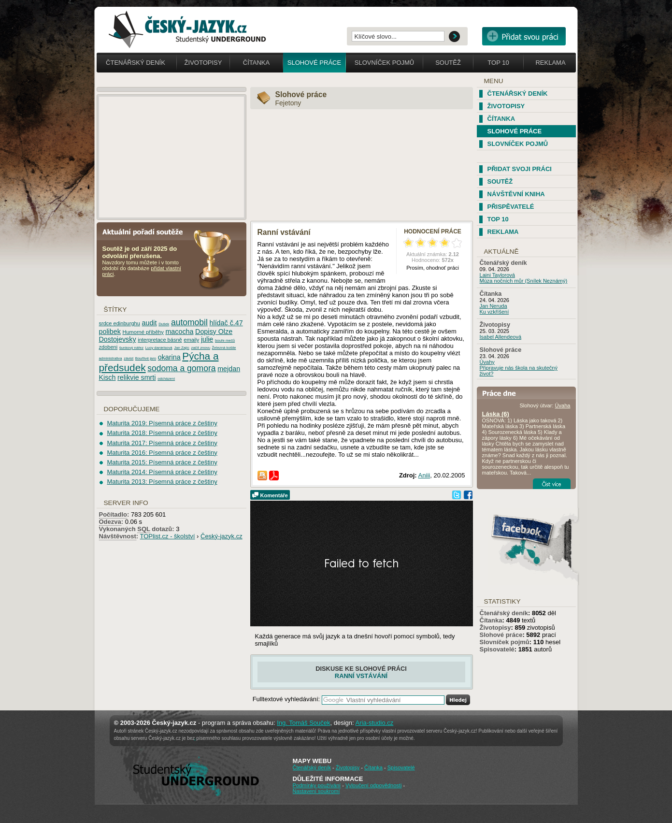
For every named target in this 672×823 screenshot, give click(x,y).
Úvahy (487, 362)
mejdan (228, 369)
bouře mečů (225, 340)
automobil (189, 322)
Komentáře (274, 495)
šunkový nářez (131, 348)
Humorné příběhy (142, 332)
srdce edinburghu (119, 323)
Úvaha (563, 405)
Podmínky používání (317, 785)
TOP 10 (498, 219)
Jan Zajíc (181, 348)
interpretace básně (160, 340)
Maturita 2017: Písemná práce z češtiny (162, 443)
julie (207, 339)
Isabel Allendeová (501, 337)
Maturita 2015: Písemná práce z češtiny (162, 462)
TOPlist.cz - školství (167, 536)
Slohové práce (314, 62)
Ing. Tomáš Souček (303, 722)
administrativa (110, 358)
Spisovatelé (497, 649)
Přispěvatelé (510, 206)
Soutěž (448, 62)
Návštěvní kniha (516, 194)
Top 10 (498, 62)
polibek (110, 331)
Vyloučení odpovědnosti (373, 785)
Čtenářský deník (135, 62)
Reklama (550, 62)
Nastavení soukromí (316, 791)
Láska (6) (495, 414)
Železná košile (224, 348)
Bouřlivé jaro (145, 358)
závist (128, 358)
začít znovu (200, 348)
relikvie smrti (136, 377)
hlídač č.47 (226, 323)
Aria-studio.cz (375, 722)
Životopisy (203, 62)
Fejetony (288, 103)
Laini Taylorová (497, 275)
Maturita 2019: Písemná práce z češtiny (162, 423)
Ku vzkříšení (494, 312)
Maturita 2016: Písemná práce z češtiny (162, 452)
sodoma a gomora (181, 368)
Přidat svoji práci (519, 169)
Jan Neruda (493, 306)
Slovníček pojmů (385, 62)
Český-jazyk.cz (221, 536)
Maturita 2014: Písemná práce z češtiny (162, 472)
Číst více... (552, 483)
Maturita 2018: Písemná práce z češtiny (162, 432)
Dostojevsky (117, 339)
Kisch (107, 377)
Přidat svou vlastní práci (524, 36)
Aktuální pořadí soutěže (146, 231)
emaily (191, 340)
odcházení (166, 378)
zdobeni (108, 347)
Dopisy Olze (213, 331)
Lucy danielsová (158, 348)
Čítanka (256, 62)
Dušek (163, 324)
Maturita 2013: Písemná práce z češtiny (162, 481)
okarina (169, 357)
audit (149, 323)
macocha (179, 331)
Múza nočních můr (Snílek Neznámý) (524, 281)
